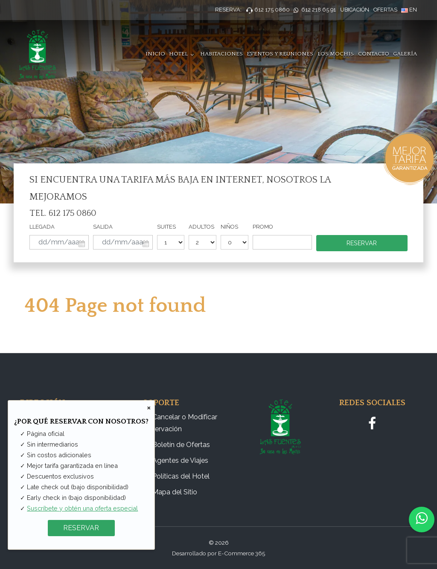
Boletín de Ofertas (181, 445)
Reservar (362, 243)
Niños (229, 227)
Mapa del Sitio (174, 492)
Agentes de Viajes (180, 460)
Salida (103, 227)
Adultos (201, 227)
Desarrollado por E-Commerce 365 (218, 553)
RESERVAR (81, 528)
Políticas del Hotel (181, 476)
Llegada (42, 227)
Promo (263, 227)
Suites (166, 227)
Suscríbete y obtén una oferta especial (82, 508)
